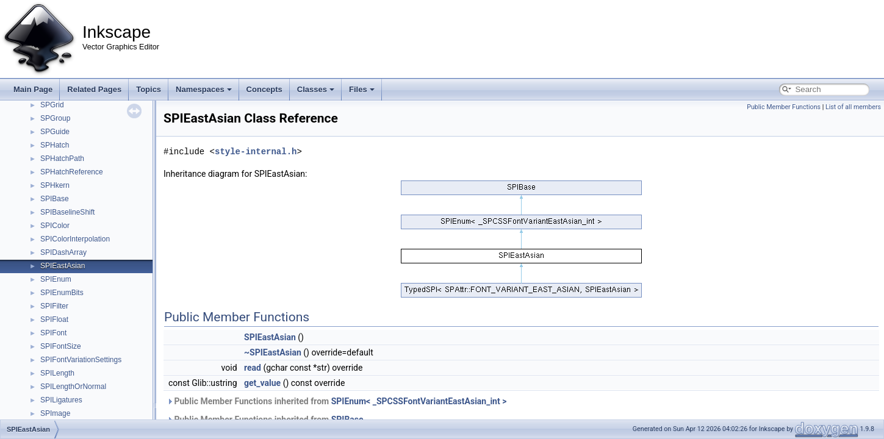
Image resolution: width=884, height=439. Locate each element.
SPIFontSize (60, 346)
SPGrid (52, 105)
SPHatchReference (71, 172)
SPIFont (53, 333)
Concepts (264, 89)
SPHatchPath (62, 158)
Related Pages (94, 89)
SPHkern (55, 185)
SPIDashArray (63, 252)
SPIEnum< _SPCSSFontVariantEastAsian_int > (419, 401)
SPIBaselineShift (67, 212)
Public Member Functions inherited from (336, 401)
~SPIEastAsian (272, 352)
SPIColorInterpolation (75, 239)
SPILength (57, 373)
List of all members (853, 107)
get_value (262, 383)
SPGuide (55, 131)
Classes (315, 89)
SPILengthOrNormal (73, 386)
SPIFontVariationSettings (80, 359)
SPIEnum (55, 279)
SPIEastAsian (62, 266)
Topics (148, 89)
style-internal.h (255, 151)
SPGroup (55, 118)
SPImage (55, 413)
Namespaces (204, 89)
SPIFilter (54, 306)
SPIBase (54, 199)
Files (362, 89)
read (252, 368)
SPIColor (55, 225)
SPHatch (54, 145)
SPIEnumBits (62, 292)
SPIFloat (54, 319)
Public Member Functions (784, 107)
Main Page (32, 89)
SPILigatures (61, 400)
